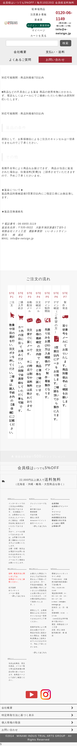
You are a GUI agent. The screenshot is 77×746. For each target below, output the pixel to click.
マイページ (38, 30)
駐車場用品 (38, 9)
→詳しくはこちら (39, 526)
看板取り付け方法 (59, 520)
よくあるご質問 (20, 59)
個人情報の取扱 (11, 722)
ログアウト (56, 515)
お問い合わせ (55, 59)
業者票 (38, 19)
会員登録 (55, 503)
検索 (65, 43)
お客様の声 (56, 526)
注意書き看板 (38, 14)
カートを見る (38, 35)
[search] (32, 43)
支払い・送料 (55, 52)
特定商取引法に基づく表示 (18, 715)
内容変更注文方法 (59, 518)
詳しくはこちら (19, 596)
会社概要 (20, 52)
